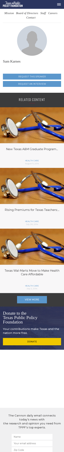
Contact (31, 17)
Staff (43, 13)
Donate (32, 341)
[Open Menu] (59, 4)
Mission (9, 13)
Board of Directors (27, 13)
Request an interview (32, 84)
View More (32, 299)
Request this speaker (32, 76)
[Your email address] (32, 443)
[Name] (32, 437)
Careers (52, 13)
